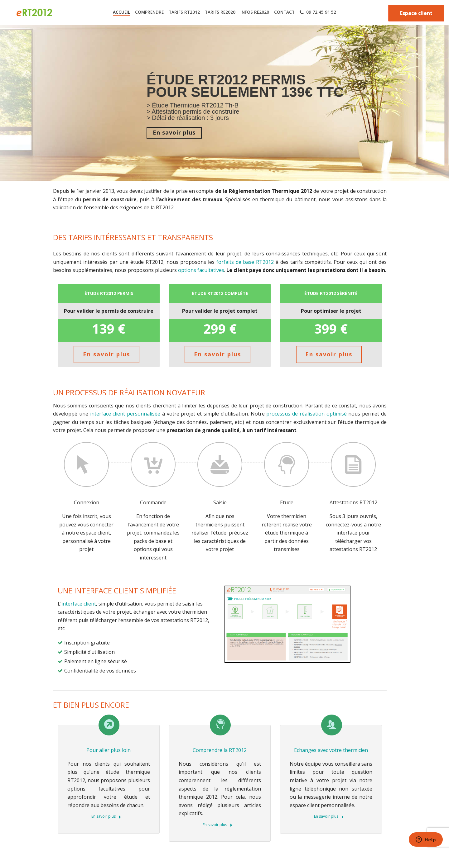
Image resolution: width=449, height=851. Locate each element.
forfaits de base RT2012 (245, 262)
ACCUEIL (121, 12)
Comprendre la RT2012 (220, 750)
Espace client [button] (416, 13)
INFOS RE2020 (254, 12)
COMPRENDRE (149, 12)
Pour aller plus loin (108, 750)
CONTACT (284, 12)
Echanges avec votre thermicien (331, 750)
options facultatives (201, 270)
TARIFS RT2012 (184, 12)
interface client (78, 603)
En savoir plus (106, 817)
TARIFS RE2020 (220, 12)
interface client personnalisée (125, 413)
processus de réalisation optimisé (306, 413)
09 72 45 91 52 (318, 12)
